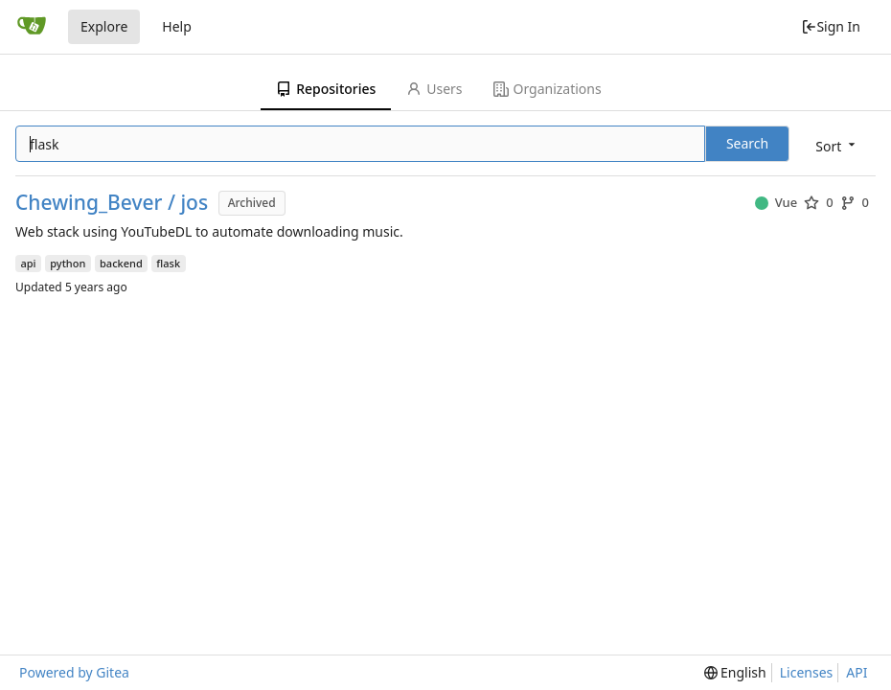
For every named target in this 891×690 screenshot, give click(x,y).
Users (434, 89)
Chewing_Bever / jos (111, 203)
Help (177, 26)
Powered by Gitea (74, 672)
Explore (103, 26)
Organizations (547, 89)
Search (747, 143)
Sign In (830, 26)
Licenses (807, 672)
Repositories (326, 89)
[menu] (837, 145)
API (856, 672)
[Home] (31, 27)
